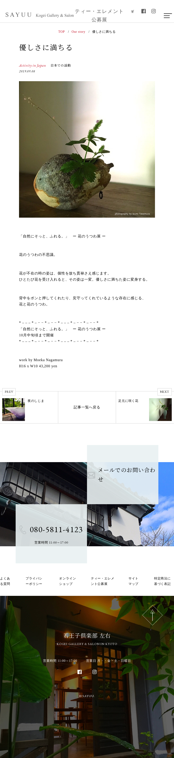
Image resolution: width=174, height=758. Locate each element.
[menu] (166, 15)
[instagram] (153, 11)
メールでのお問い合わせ (121, 474)
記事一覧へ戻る (87, 407)
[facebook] (143, 11)
